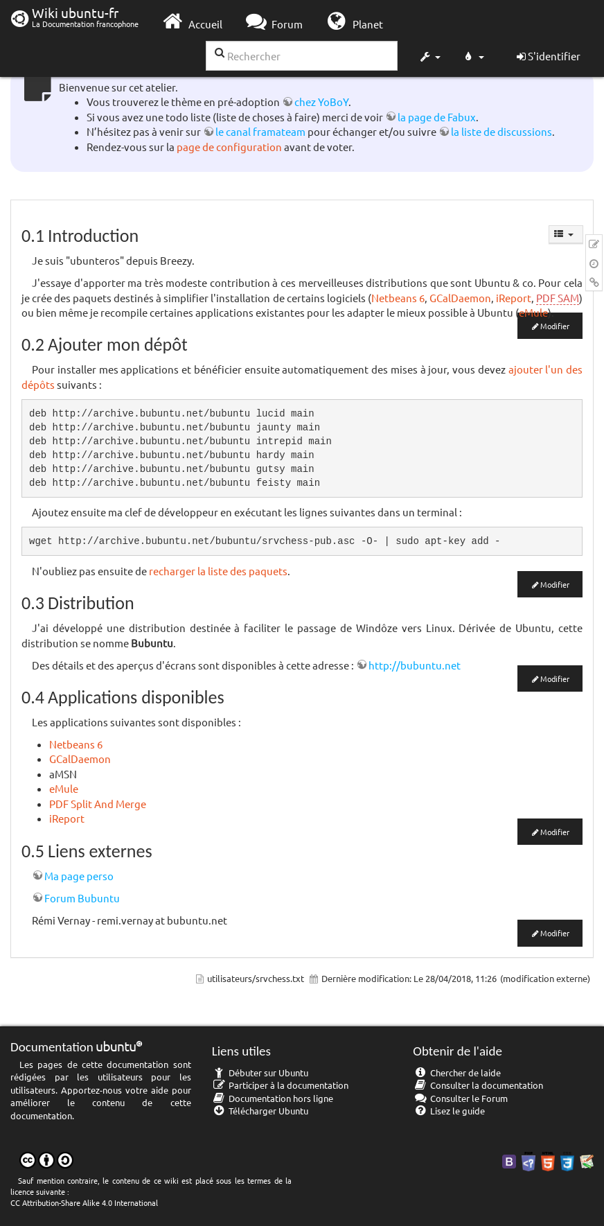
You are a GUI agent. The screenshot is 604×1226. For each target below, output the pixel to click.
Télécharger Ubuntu (260, 1110)
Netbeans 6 (398, 297)
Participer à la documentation (280, 1085)
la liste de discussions (501, 131)
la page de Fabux (437, 116)
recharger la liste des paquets (218, 570)
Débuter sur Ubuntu (260, 1072)
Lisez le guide (449, 1110)
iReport (513, 297)
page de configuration (229, 146)
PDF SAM (557, 297)
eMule (533, 312)
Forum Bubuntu (82, 897)
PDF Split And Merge (97, 803)
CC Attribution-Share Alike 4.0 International (84, 1202)
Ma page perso (79, 875)
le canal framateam (260, 131)
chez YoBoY (321, 101)
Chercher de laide (457, 1072)
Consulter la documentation (478, 1085)
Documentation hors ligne (273, 1098)
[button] (429, 58)
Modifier (554, 325)
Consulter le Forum (460, 1098)
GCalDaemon (460, 297)
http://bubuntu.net (414, 665)
